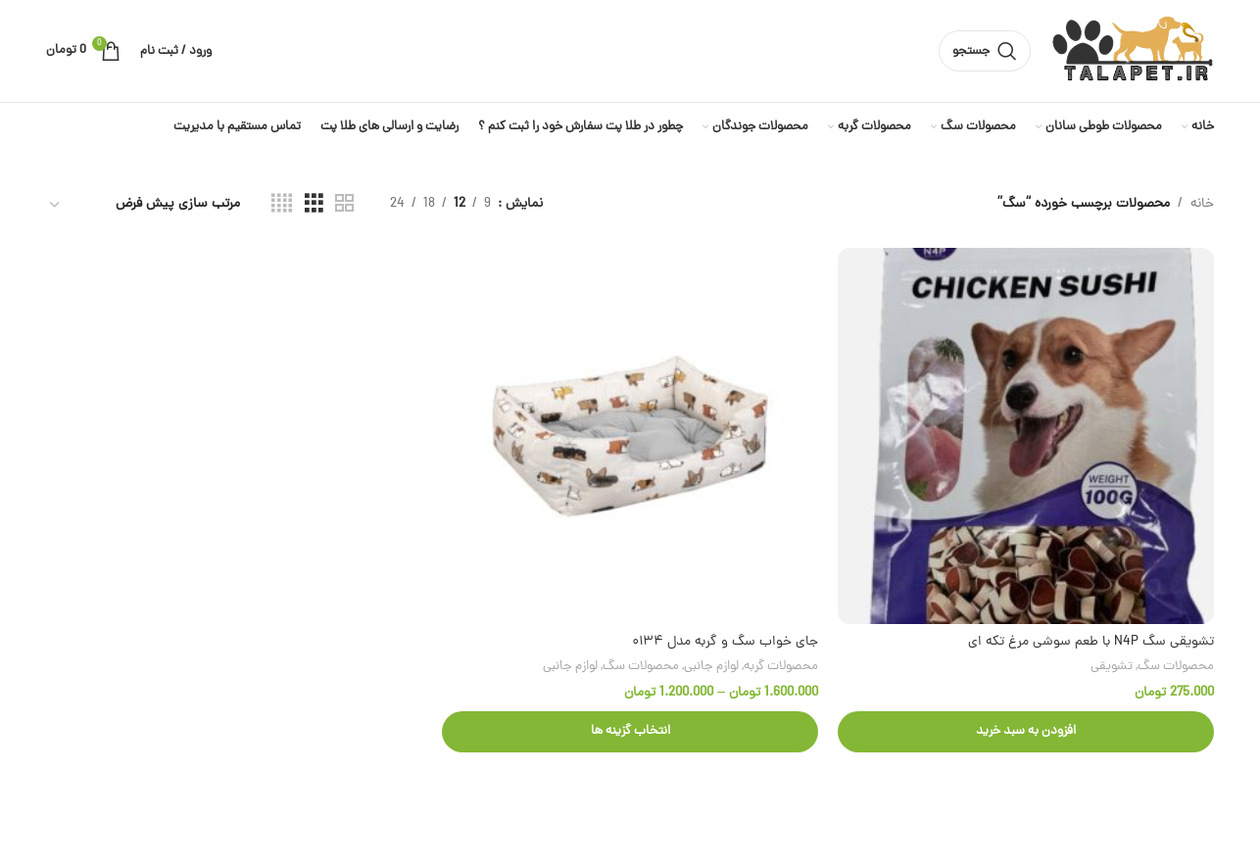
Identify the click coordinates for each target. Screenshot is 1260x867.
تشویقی (1111, 666)
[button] (1026, 731)
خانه (1202, 204)
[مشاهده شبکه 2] (344, 204)
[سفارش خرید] (144, 205)
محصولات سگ (1176, 666)
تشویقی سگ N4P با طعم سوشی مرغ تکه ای (1091, 642)
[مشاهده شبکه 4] (281, 204)
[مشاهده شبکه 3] (314, 204)
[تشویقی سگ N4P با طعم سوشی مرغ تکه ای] (1026, 436)
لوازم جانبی (711, 666)
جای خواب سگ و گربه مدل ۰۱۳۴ (725, 642)
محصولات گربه (781, 666)
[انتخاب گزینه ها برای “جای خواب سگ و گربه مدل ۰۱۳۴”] (630, 731)
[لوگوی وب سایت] (1132, 52)
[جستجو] (985, 51)
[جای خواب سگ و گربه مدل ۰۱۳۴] (630, 436)
